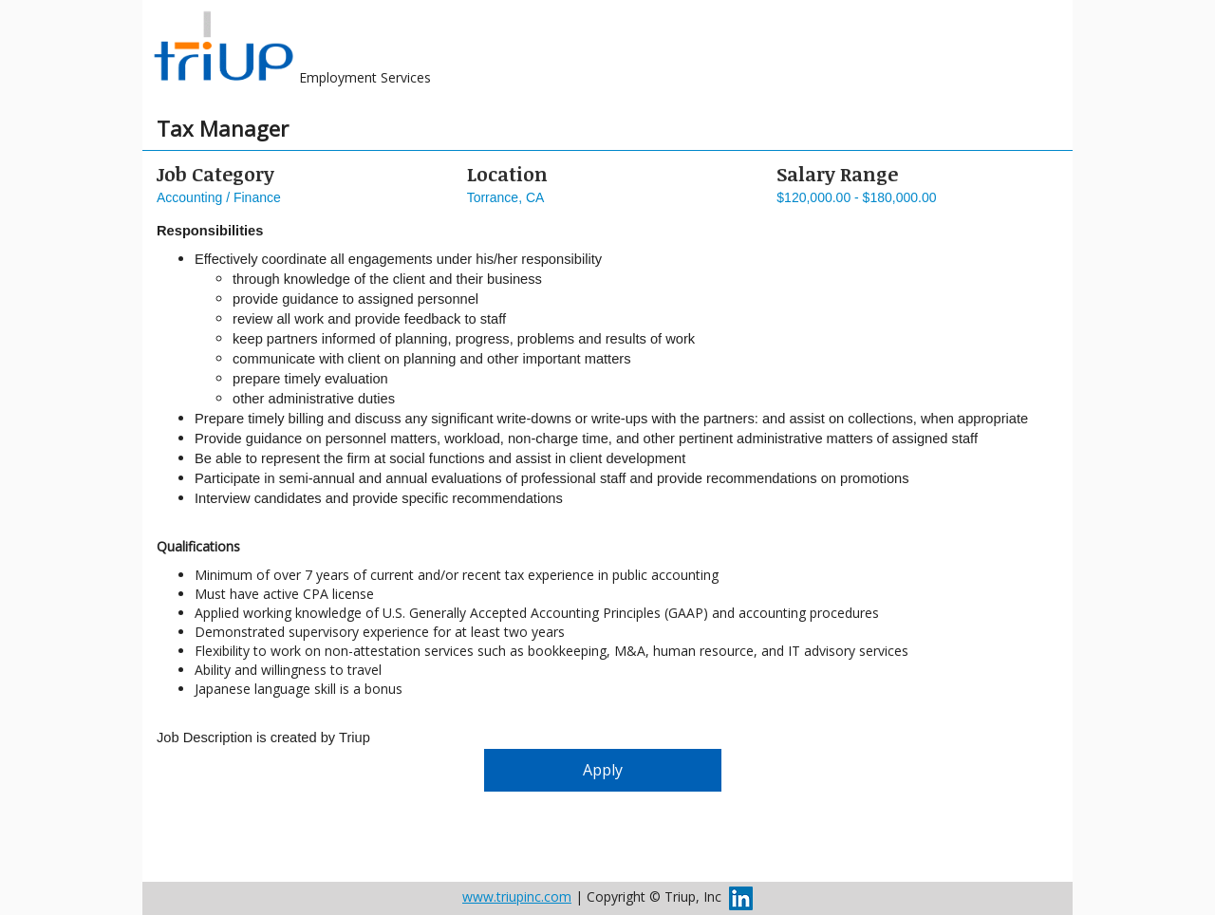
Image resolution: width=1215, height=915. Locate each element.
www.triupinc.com (516, 896)
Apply (603, 769)
